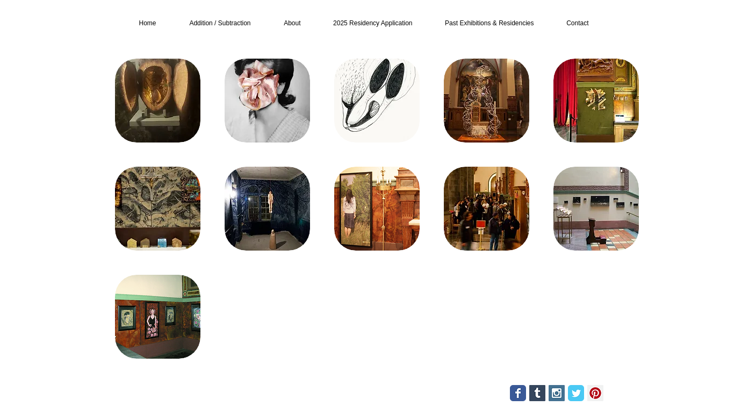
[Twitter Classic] (576, 393)
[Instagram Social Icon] (557, 393)
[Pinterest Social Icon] (595, 393)
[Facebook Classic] (518, 393)
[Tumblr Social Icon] (537, 393)
